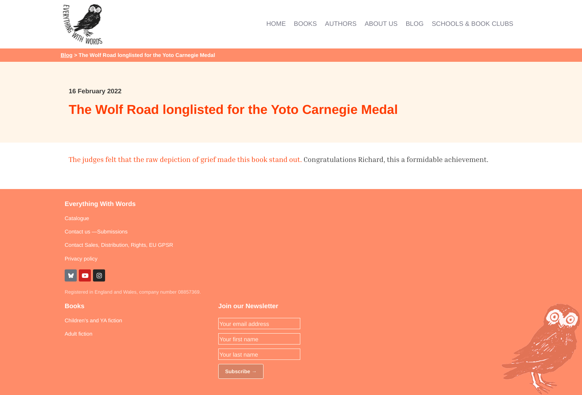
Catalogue (77, 218)
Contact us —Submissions (96, 232)
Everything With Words (100, 204)
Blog (66, 55)
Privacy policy (81, 259)
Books (74, 306)
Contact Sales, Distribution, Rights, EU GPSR (119, 245)
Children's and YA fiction (93, 320)
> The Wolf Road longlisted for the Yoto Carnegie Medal (143, 55)
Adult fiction (79, 334)
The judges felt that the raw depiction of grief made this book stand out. (185, 159)
